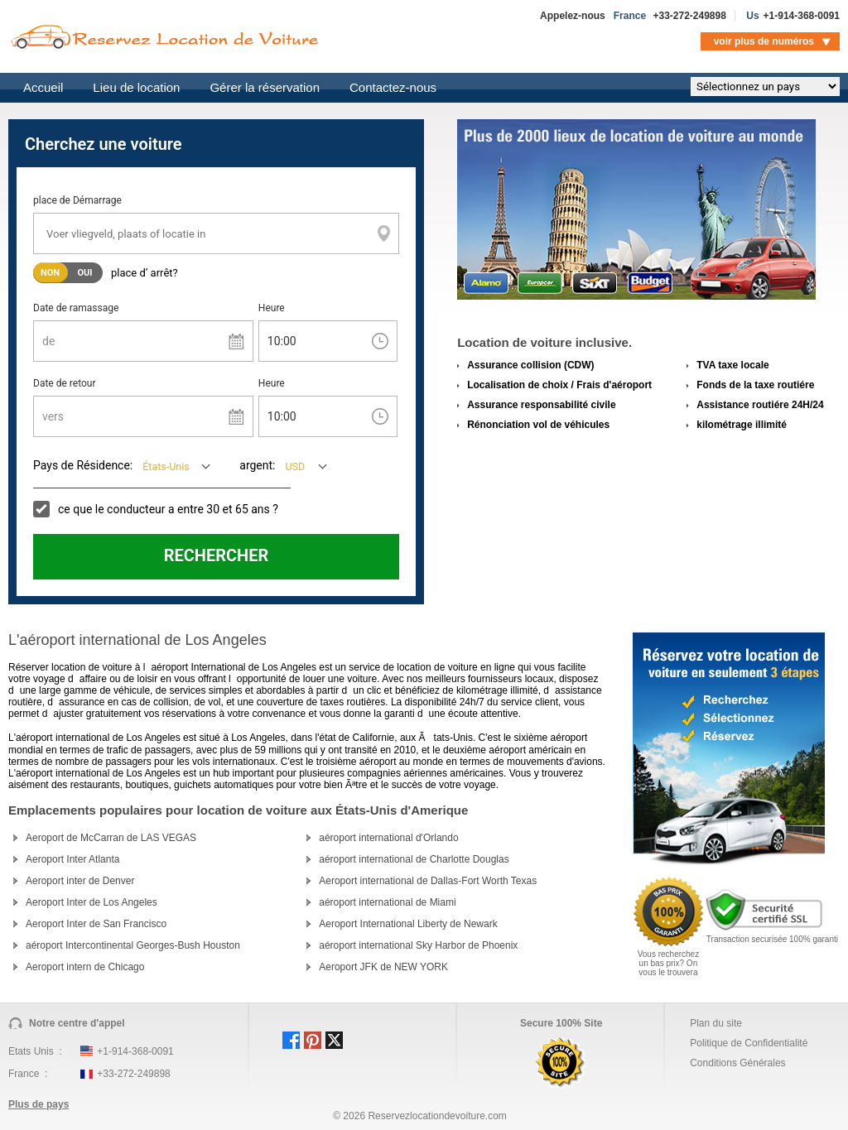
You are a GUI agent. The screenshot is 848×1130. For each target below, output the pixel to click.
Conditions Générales (737, 1063)
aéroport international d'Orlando (388, 838)
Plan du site (716, 1023)
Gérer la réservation (265, 87)
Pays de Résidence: (82, 465)
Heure (271, 308)
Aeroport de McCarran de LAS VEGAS (111, 838)
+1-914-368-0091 (802, 16)
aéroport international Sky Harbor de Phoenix (418, 945)
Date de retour (64, 383)
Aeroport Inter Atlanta (72, 859)
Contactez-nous (392, 87)
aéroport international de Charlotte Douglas (413, 859)
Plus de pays (38, 1104)
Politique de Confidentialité (748, 1043)
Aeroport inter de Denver (80, 881)
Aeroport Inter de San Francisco (96, 924)
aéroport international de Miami (387, 902)
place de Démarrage (77, 200)
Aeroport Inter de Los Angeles (91, 902)
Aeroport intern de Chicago (85, 967)
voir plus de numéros (764, 41)
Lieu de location (136, 87)
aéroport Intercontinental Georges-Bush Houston (133, 945)
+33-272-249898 (689, 16)
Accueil (43, 87)
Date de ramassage (75, 308)
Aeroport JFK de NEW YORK (383, 967)
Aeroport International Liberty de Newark (408, 924)
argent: (257, 465)
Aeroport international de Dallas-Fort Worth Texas (428, 881)
